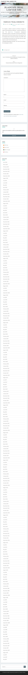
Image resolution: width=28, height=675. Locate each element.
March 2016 (5, 416)
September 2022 (6, 256)
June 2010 (5, 574)
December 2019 (6, 313)
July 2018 (5, 352)
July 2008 (5, 627)
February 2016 (6, 418)
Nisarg (24, 672)
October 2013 (6, 483)
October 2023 (6, 226)
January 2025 (5, 192)
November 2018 (6, 343)
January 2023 (5, 247)
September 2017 (6, 375)
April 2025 (5, 187)
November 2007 (6, 645)
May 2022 (5, 265)
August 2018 (5, 350)
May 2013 (5, 494)
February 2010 (6, 583)
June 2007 (5, 657)
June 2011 (5, 547)
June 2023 (5, 235)
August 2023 (5, 231)
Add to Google (7, 149)
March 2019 (5, 334)
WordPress (17, 672)
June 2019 (5, 327)
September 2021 (6, 283)
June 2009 (5, 602)
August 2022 (5, 258)
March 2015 (5, 444)
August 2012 (5, 515)
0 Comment (22, 24)
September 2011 (6, 540)
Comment (6, 77)
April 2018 (5, 359)
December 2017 (6, 368)
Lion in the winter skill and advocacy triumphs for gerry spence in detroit (14, 57)
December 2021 (6, 276)
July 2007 (5, 654)
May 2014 (5, 467)
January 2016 (5, 421)
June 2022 (5, 263)
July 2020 (5, 297)
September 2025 (6, 176)
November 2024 (6, 196)
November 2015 (6, 425)
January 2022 (5, 274)
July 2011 (5, 544)
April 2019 (5, 331)
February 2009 (6, 611)
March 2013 (5, 499)
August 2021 (5, 286)
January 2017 (5, 393)
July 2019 (5, 324)
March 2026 (5, 164)
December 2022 (6, 249)
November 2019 (6, 315)
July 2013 (5, 489)
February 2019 (6, 336)
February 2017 (6, 391)
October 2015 (6, 428)
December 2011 (6, 533)
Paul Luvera (15, 24)
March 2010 (5, 581)
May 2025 (5, 185)
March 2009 (5, 609)
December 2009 (6, 588)
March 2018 (5, 361)
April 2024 (5, 212)
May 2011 (5, 549)
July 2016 (5, 407)
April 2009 (5, 606)
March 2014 (5, 471)
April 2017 (5, 386)
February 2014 (6, 473)
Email (5, 100)
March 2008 (5, 636)
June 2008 (5, 629)
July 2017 (5, 379)
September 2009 (6, 595)
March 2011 (5, 554)
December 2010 (6, 560)
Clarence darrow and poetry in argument (14, 62)
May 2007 (5, 659)
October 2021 (6, 281)
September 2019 (6, 320)
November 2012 (6, 508)
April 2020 (5, 304)
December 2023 (6, 221)
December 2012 (6, 506)
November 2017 (6, 370)
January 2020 (5, 311)
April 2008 (5, 634)
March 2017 (5, 389)
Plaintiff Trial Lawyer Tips (8, 1)
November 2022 (6, 251)
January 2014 (5, 476)
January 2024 (5, 219)
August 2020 (5, 295)
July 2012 (5, 517)
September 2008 (6, 622)
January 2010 (5, 586)
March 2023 (5, 242)
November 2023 (6, 224)
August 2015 (5, 432)
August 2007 (5, 652)
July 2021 (5, 288)
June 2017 (5, 382)
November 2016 (6, 398)
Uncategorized (6, 49)
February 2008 (6, 638)
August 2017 (5, 377)
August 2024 (5, 203)
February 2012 (6, 528)
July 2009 (5, 599)
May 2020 (5, 302)
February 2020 (6, 308)
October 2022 (6, 253)
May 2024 (5, 210)
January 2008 (5, 641)
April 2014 (5, 469)
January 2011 (5, 558)
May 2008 (5, 632)
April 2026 (5, 162)
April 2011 (5, 551)
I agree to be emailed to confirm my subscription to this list (14, 131)
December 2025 (6, 169)
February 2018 (6, 363)
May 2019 (5, 329)
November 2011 (6, 535)
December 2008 (6, 615)
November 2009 (6, 590)
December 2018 (6, 341)
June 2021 (5, 290)
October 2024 (6, 198)
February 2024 (6, 217)
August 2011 (5, 542)
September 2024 (6, 201)
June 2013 (5, 492)
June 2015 (5, 437)
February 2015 (6, 446)
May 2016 (5, 412)
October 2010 (6, 565)
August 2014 (5, 460)
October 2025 (6, 173)
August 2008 (5, 625)
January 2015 (5, 448)
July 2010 (5, 572)
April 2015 (5, 441)
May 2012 (5, 521)
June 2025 (5, 182)
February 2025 (6, 189)
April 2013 (5, 496)
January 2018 (5, 366)
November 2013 (6, 480)
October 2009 (6, 593)
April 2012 (5, 524)
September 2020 (6, 292)
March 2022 (5, 270)
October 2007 (6, 648)
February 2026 (6, 166)
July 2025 (5, 180)
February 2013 (6, 501)
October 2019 (6, 318)
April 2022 (5, 267)
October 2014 (6, 455)
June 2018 (5, 354)
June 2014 (5, 464)
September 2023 (6, 228)
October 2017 (6, 373)
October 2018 (6, 345)
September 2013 (6, 485)
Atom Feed (6, 147)
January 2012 (5, 531)
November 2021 (6, 279)
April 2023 (5, 240)
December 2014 (6, 450)
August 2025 (5, 178)
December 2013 (6, 478)
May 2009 (5, 604)
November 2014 (6, 453)
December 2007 (6, 643)
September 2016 (6, 402)
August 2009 (5, 597)
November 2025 (6, 171)
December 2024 (6, 194)
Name (5, 94)
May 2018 (5, 357)
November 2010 (6, 563)
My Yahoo (6, 152)
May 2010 (5, 577)
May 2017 (5, 384)
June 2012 (5, 519)
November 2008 (6, 618)
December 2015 (6, 423)
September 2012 (6, 512)
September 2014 (6, 457)
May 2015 (5, 439)
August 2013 (5, 487)
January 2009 (5, 613)
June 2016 (5, 409)
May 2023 (5, 237)
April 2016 (5, 414)
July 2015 (5, 434)
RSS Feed (6, 145)
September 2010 (6, 567)
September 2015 (6, 430)
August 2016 (5, 405)
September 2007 (6, 650)
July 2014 (5, 462)
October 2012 (6, 510)
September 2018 (6, 347)
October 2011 (6, 538)
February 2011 (6, 556)
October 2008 (6, 620)
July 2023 (5, 233)
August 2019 (5, 322)
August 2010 (5, 570)
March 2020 (5, 306)
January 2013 (5, 503)
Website (5, 105)
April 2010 (5, 579)
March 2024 (5, 214)
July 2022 (5, 260)
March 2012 (5, 526)
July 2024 (5, 205)
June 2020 (5, 299)
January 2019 (5, 338)
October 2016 (6, 400)
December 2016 (6, 396)
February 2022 (6, 272)
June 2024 (5, 208)
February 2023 (6, 244)
